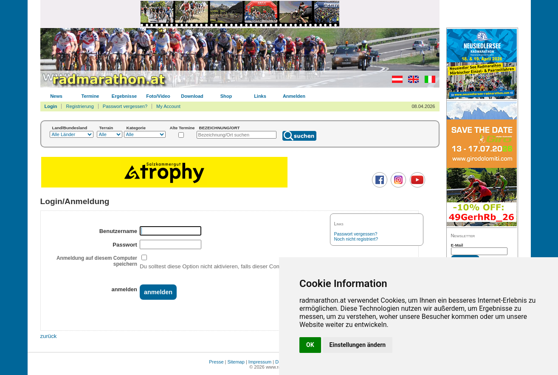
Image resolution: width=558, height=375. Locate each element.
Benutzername (118, 231)
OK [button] (310, 344)
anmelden (124, 289)
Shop (226, 96)
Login (51, 106)
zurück (48, 336)
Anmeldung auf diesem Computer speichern (96, 261)
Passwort (125, 244)
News (56, 96)
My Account (168, 106)
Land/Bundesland (69, 127)
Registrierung (79, 106)
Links (260, 96)
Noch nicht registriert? (356, 238)
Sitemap (236, 361)
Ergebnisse (124, 96)
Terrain (106, 127)
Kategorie (136, 127)
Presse (216, 361)
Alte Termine (182, 127)
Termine (90, 96)
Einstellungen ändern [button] (358, 344)
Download (192, 96)
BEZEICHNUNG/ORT (219, 127)
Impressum (259, 361)
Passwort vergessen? (125, 106)
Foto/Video (158, 96)
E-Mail (457, 245)
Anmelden (294, 96)
